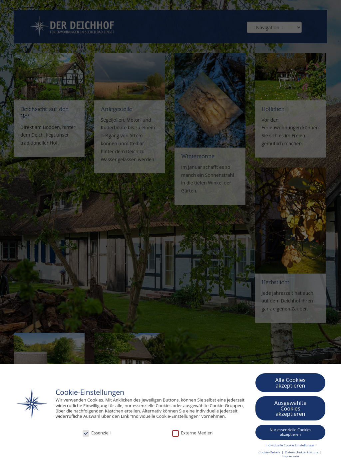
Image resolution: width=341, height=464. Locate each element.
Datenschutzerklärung (302, 452)
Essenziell (97, 433)
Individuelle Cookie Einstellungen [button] (290, 445)
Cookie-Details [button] (269, 452)
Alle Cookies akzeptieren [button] (290, 382)
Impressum (290, 456)
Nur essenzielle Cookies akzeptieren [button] (290, 432)
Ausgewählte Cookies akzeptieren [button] (290, 408)
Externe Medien (192, 433)
